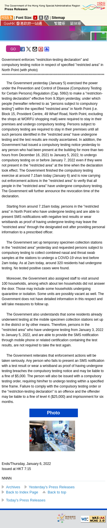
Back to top (57, 492)
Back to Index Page (22, 492)
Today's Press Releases (25, 500)
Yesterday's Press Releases (52, 487)
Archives (13, 487)
